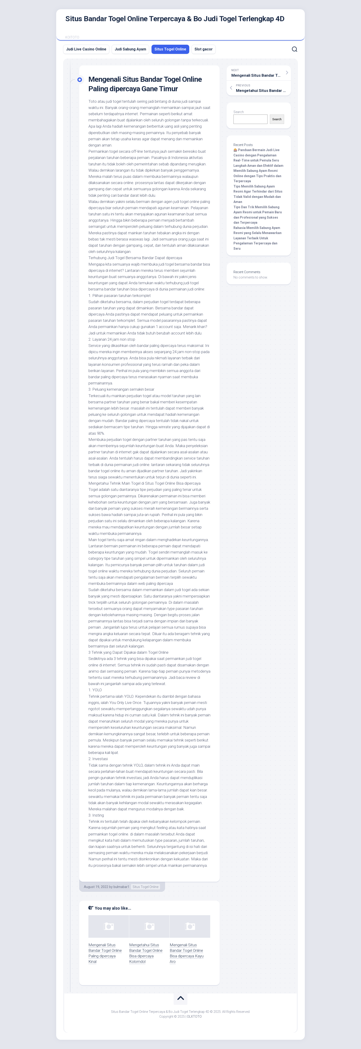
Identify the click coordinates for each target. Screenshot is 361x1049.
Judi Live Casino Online (86, 49)
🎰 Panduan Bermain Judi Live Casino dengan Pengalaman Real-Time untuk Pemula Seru (256, 155)
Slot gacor (204, 49)
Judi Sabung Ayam (130, 49)
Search (238, 112)
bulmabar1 (121, 887)
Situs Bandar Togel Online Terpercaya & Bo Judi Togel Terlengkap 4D (174, 18)
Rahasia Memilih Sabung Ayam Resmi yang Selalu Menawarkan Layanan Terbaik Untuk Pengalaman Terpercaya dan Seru (257, 238)
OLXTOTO (194, 1016)
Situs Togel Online (170, 49)
